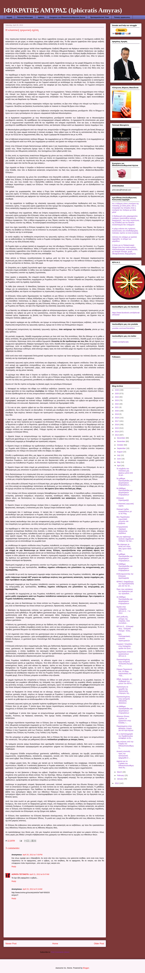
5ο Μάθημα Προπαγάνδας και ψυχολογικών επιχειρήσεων (124, 567)
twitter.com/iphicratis (120, 342)
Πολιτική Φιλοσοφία (25, 17)
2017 (117, 421)
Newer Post (11, 943)
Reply (14, 867)
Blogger (86, 968)
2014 (117, 431)
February (121, 775)
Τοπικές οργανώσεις (122, 17)
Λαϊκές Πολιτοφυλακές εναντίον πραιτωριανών (123, 637)
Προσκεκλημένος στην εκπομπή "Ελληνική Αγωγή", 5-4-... (125, 662)
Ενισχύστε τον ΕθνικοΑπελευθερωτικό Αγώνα (67, 17)
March (119, 772)
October (120, 445)
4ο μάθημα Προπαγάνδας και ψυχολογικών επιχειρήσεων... (124, 557)
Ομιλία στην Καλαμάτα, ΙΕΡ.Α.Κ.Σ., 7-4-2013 (124, 610)
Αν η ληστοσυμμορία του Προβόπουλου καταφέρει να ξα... (125, 736)
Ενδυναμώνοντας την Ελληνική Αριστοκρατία (125, 576)
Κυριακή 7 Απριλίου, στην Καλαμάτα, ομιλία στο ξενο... (124, 646)
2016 (117, 425)
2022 (117, 404)
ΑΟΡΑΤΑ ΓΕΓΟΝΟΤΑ (20, 874)
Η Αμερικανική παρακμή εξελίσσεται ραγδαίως (122, 530)
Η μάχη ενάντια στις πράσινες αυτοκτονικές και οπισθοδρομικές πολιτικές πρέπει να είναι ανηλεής (125, 231)
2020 (117, 411)
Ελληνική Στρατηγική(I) (123, 499)
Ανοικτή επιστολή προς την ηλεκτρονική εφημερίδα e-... (123, 754)
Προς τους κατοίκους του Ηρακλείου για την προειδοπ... (125, 591)
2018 (117, 418)
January (120, 779)
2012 (117, 783)
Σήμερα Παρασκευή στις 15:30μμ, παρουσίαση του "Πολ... (124, 672)
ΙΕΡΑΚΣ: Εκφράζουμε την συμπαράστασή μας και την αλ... (125, 584)
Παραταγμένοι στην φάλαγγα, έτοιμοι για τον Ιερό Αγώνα (125, 728)
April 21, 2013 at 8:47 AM (39, 874)
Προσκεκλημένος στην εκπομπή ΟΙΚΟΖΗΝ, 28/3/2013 (123, 700)
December (121, 438)
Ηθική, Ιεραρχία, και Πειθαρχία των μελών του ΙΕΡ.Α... (125, 681)
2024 (117, 397)
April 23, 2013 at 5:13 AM (32, 889)
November (121, 441)
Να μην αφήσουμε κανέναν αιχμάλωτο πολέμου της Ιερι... (125, 539)
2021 (117, 407)
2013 (117, 435)
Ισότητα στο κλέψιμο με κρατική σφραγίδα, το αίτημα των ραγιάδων (124, 239)
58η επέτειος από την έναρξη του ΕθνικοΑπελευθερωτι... (125, 745)
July (119, 455)
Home (55, 943)
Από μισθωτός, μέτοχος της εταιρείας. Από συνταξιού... (123, 620)
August (120, 452)
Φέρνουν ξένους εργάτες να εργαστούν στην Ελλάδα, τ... (124, 719)
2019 (117, 414)
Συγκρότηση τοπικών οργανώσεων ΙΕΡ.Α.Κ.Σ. (125, 654)
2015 (117, 428)
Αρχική (9, 17)
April (119, 466)
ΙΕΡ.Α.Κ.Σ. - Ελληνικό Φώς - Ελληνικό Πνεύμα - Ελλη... (125, 628)
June (119, 459)
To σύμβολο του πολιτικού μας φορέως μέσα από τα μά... (125, 472)
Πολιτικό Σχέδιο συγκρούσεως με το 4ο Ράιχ (124, 511)
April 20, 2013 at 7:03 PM (32, 855)
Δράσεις (41, 17)
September (121, 448)
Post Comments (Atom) (60, 952)
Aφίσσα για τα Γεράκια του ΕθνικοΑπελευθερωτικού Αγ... (125, 764)
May (119, 462)
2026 (117, 390)
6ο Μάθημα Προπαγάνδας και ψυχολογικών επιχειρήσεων (124, 491)
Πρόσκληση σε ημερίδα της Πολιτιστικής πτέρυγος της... (123, 690)
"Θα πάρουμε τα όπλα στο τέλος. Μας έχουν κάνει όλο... (124, 547)
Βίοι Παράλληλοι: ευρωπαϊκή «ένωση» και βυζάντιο (123, 520)
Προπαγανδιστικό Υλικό (99, 17)
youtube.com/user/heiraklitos (123, 328)
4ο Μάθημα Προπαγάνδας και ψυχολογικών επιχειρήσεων (124, 600)
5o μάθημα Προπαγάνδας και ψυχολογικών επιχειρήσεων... (124, 481)
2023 (117, 400)
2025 (117, 394)
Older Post (99, 943)
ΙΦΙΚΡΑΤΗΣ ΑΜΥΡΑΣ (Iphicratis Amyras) (62, 10)
